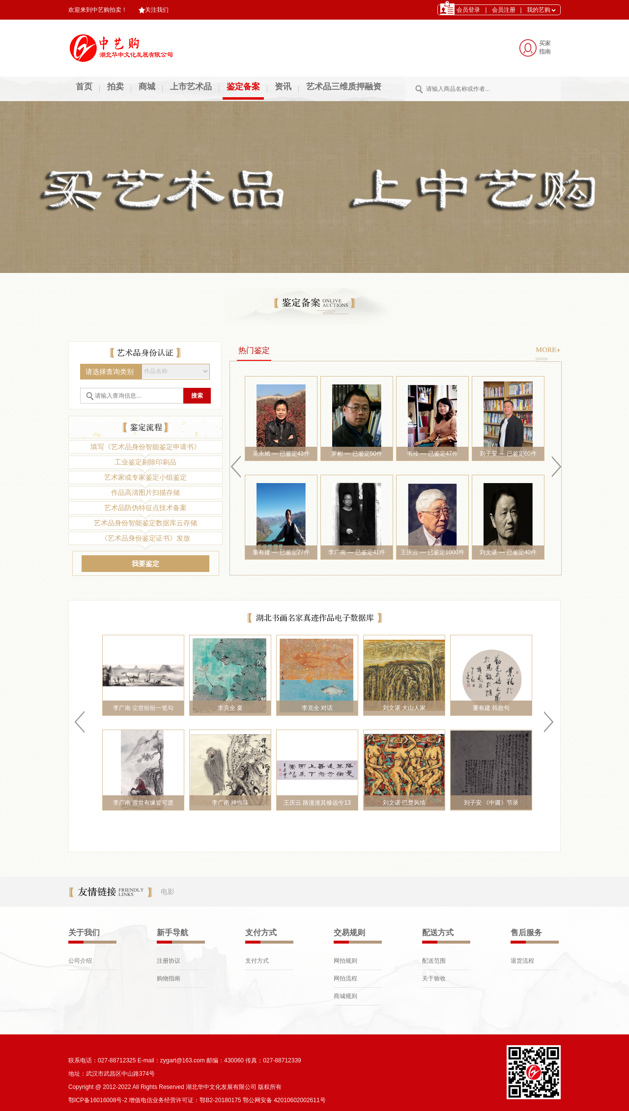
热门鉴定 (254, 350)
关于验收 (434, 978)
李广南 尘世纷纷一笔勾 (143, 708)
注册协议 (168, 960)
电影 (167, 891)
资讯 (283, 86)
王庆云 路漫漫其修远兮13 (317, 802)
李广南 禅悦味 (230, 802)
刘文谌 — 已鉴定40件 (508, 552)
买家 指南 (545, 47)
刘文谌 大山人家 (404, 708)
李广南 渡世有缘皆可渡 (143, 802)
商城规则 (345, 996)
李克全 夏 (230, 708)
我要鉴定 (145, 564)
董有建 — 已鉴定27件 (281, 552)
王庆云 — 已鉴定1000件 (432, 552)
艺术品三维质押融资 (343, 86)
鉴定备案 (243, 86)
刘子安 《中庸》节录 (491, 802)
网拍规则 (345, 960)
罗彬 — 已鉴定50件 (356, 453)
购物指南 (168, 978)
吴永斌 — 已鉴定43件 (281, 453)
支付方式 (257, 960)
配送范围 (434, 960)
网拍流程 (345, 978)
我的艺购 (541, 9)
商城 (147, 86)
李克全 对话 (317, 708)
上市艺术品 (191, 86)
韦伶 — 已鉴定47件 (432, 453)
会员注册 (503, 9)
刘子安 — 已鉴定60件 (508, 453)
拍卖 (115, 86)
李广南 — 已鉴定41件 (356, 552)
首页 (84, 86)
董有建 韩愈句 (491, 708)
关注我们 (154, 9)
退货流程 (522, 960)
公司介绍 (80, 960)
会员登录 (468, 9)
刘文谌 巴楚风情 (404, 802)
